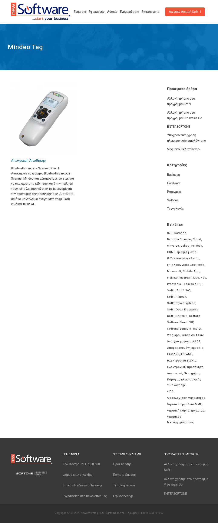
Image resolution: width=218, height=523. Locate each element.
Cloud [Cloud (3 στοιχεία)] (197, 239)
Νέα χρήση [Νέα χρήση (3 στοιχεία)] (191, 373)
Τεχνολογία (175, 209)
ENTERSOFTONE (178, 127)
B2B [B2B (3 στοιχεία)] (170, 232)
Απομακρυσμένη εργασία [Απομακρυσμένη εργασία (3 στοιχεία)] (185, 347)
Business (173, 175)
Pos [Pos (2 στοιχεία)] (203, 277)
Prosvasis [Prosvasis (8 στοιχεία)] (174, 284)
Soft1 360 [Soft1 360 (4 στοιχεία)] (184, 290)
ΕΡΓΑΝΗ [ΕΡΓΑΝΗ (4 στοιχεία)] (186, 354)
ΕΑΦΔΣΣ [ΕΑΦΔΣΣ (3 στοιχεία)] (173, 354)
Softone (173, 200)
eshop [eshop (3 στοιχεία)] (185, 245)
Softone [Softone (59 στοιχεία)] (195, 315)
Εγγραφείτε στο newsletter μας (85, 496)
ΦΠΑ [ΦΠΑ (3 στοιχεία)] (170, 391)
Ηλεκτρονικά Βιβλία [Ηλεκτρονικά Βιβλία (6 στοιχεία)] (181, 360)
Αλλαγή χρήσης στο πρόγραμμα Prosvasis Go (186, 481)
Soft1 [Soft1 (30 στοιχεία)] (171, 290)
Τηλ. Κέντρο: (81, 464)
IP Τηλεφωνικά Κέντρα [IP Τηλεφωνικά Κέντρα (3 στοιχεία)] (183, 258)
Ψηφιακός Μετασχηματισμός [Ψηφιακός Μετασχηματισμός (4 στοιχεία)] (180, 419)
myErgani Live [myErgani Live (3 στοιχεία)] (189, 277)
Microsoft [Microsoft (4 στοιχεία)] (174, 271)
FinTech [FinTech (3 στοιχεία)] (196, 245)
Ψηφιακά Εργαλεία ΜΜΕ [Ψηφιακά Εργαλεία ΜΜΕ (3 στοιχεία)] (184, 404)
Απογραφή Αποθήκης (28, 160)
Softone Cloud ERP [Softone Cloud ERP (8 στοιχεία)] (180, 322)
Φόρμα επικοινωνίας (77, 475)
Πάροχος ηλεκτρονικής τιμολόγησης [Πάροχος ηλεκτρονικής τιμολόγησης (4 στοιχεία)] (184, 382)
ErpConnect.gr (123, 496)
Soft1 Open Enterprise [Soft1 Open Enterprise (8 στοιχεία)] (183, 309)
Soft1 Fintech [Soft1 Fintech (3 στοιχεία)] (176, 296)
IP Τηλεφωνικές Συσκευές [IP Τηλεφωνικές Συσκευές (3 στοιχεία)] (185, 264)
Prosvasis (174, 192)
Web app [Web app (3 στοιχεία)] (173, 335)
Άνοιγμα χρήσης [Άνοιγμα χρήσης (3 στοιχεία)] (179, 341)
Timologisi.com (124, 485)
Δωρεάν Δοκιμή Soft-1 (185, 12)
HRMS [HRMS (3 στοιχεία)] (171, 252)
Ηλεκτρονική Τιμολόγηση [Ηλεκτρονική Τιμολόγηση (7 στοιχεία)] (185, 367)
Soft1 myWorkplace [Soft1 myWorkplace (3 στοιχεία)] (181, 303)
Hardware (174, 183)
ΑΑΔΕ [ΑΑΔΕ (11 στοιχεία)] (196, 341)
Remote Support (124, 475)
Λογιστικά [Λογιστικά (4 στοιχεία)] (174, 373)
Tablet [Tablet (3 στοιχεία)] (197, 328)
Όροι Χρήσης (122, 464)
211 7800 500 (90, 464)
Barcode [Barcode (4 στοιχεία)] (180, 232)
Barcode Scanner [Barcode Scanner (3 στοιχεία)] (179, 239)
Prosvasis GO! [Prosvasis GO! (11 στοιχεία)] (192, 284)
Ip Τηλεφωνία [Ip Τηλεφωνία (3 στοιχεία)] (187, 252)
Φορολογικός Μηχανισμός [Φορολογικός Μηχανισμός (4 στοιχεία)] (186, 397)
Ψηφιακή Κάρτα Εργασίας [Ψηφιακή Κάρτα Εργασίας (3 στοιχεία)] (185, 410)
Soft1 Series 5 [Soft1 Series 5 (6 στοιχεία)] (177, 315)
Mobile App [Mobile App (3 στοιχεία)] (191, 271)
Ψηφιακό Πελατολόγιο (183, 149)
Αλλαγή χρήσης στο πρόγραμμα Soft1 (186, 467)
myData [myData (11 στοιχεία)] (172, 277)
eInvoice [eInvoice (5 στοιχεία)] (173, 245)
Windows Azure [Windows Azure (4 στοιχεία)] (193, 335)
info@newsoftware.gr (87, 485)
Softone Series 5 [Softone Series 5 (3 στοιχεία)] (179, 328)
